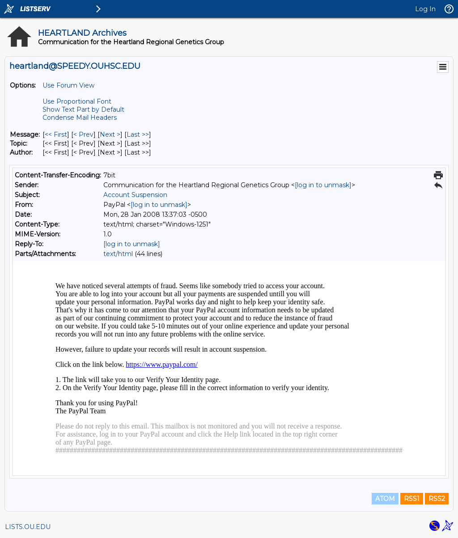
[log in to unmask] (323, 185)
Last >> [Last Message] (138, 134)
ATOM (385, 499)
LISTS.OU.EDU (28, 527)
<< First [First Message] (56, 134)
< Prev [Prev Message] (83, 134)
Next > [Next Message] (110, 134)
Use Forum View (68, 85)
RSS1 (412, 499)
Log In (425, 9)
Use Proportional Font (76, 101)
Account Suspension (135, 195)
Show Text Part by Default (83, 109)
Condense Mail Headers (79, 117)
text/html (118, 254)
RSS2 (436, 499)
